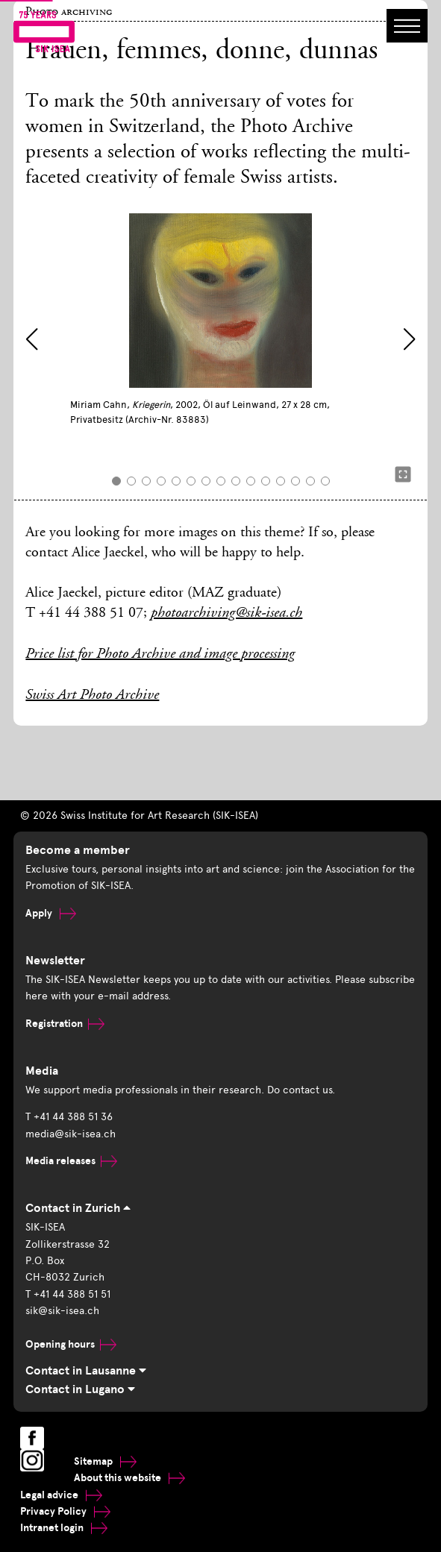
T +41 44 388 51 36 (69, 1116)
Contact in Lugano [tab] (80, 1389)
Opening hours (70, 1344)
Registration (64, 1023)
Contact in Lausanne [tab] (85, 1370)
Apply (50, 913)
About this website (129, 1477)
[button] (32, 339)
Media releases (71, 1160)
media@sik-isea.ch (70, 1134)
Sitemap (105, 1461)
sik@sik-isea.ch (62, 1310)
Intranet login (63, 1527)
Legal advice (61, 1495)
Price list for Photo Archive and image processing (160, 654)
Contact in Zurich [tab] (78, 1208)
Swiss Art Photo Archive (92, 695)
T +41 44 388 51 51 (67, 1294)
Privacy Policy (65, 1511)
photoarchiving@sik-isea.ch (226, 613)
